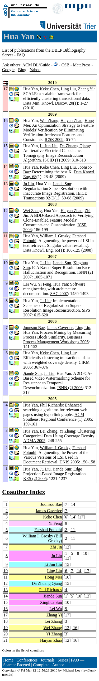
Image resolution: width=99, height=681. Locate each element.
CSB (65, 65)
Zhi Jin (56, 547)
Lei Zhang (48, 431)
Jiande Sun (62, 184)
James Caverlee (60, 327)
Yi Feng (44, 284)
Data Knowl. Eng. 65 (41, 250)
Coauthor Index (23, 491)
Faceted (23, 665)
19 (5, 627)
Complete (41, 665)
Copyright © (11, 670)
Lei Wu (29, 284)
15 (67, 564)
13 (67, 558)
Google (8, 69)
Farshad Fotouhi (48, 529)
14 (73, 504)
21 (5, 640)
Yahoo (35, 69)
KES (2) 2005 (35, 478)
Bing (22, 69)
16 (67, 577)
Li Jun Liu (49, 146)
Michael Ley (72, 670)
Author (58, 665)
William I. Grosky (55, 236)
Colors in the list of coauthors (23, 650)
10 (85, 553)
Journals (47, 660)
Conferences (26, 660)
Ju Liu (28, 184)
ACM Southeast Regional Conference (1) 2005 (57, 417)
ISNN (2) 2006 (70, 387)
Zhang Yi (85, 89)
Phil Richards (51, 405)
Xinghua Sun (51, 602)
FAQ (21, 55)
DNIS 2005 (69, 462)
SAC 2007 (59, 293)
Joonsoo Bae (34, 327)
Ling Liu (68, 89)
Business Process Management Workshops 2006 (56, 339)
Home (8, 660)
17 (81, 517)
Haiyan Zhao (71, 120)
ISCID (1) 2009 (56, 160)
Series (63, 660)
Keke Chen (49, 89)
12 (67, 547)
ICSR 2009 (54, 139)
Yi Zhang (67, 431)
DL (36, 65)
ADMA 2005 (34, 440)
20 (5, 634)
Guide (45, 65)
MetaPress (82, 65)
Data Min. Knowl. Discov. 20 (48, 103)
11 (73, 529)
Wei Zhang (49, 120)
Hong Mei (53, 577)
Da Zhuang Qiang (75, 146)
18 (5, 621)
